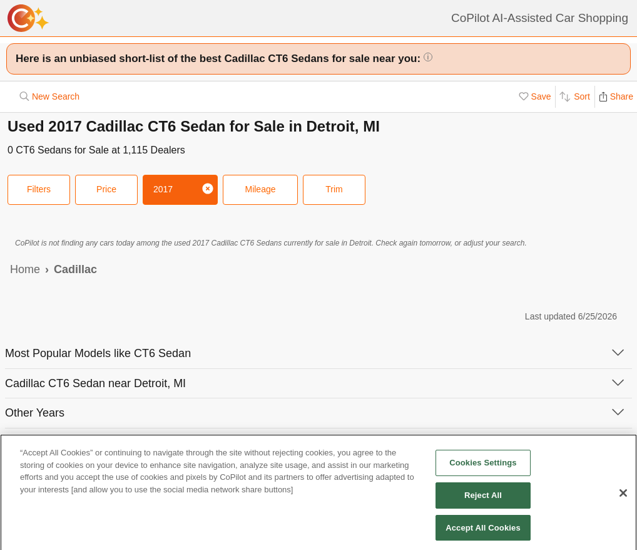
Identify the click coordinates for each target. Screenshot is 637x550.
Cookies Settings (483, 466)
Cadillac (75, 269)
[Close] (623, 497)
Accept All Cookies (483, 531)
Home (25, 269)
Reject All (483, 498)
